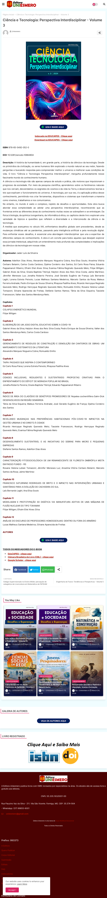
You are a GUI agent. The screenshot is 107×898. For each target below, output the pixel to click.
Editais (4, 864)
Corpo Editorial (8, 855)
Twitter (35, 569)
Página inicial (8, 14)
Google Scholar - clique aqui (22, 560)
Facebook (22, 569)
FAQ (3, 869)
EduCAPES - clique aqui (19, 553)
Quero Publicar (8, 850)
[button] (104, 4)
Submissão (6, 860)
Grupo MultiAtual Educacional (64, 821)
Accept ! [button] (12, 890)
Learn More (22, 884)
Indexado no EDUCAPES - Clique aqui (53, 136)
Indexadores (7, 874)
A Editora (5, 846)
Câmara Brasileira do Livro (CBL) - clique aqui (31, 557)
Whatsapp (49, 569)
